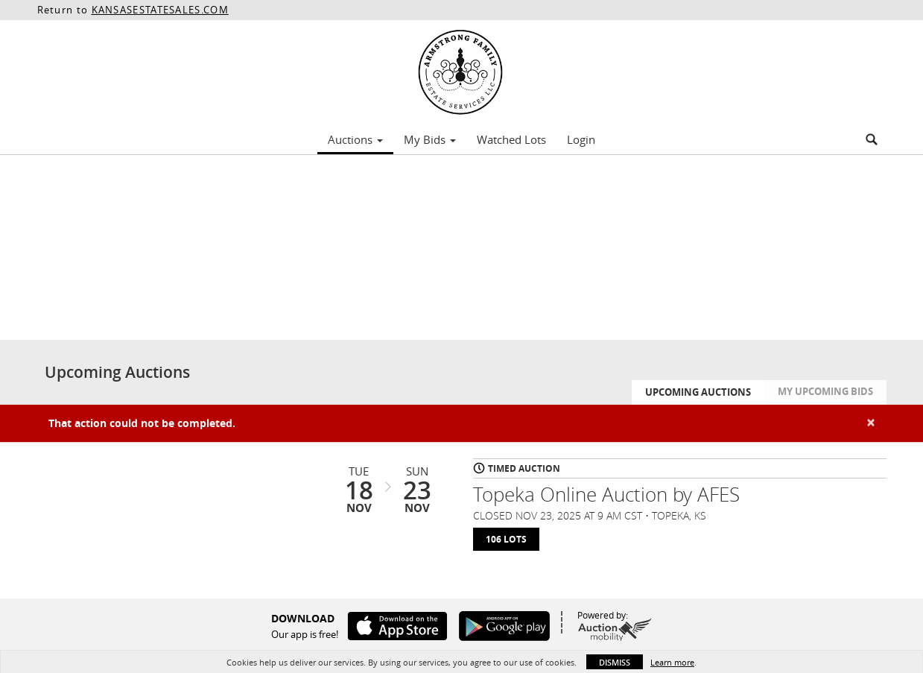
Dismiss (614, 662)
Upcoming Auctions (698, 392)
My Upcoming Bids (825, 391)
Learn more (672, 662)
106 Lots (506, 539)
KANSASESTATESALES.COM (160, 9)
